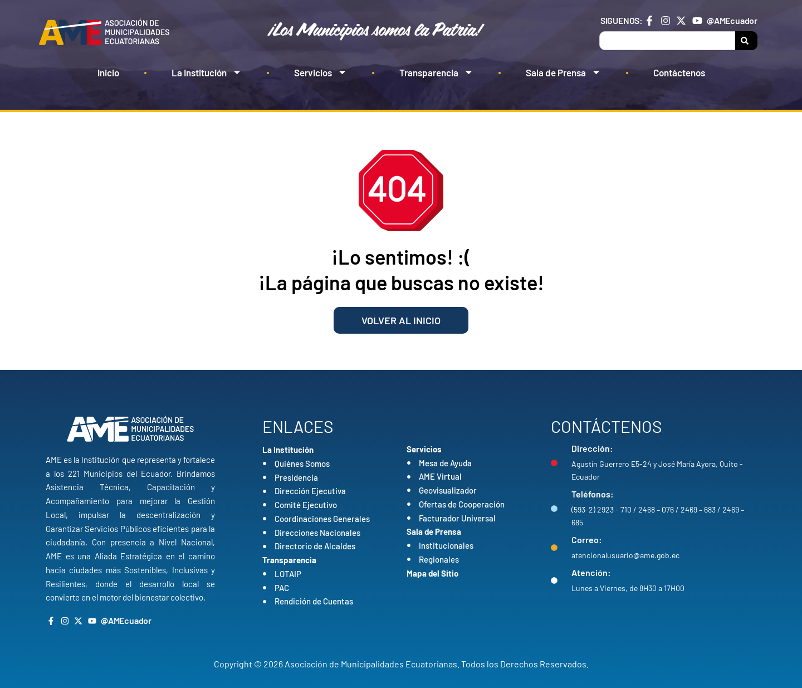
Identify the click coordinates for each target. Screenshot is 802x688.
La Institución (207, 72)
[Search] (746, 40)
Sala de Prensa (563, 72)
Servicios (320, 72)
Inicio (108, 72)
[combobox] (667, 40)
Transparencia (436, 72)
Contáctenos (679, 72)
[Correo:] (554, 547)
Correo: (586, 539)
